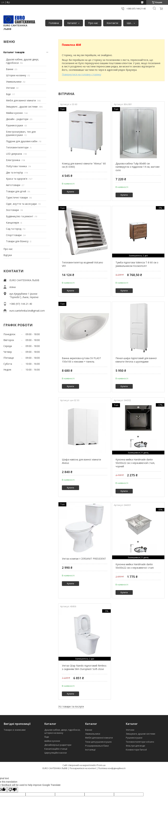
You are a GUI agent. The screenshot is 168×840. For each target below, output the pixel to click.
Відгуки (7, 255)
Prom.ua (101, 765)
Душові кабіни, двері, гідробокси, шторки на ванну (62, 731)
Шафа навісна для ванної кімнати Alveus (81, 461)
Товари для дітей (16, 191)
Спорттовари (14, 235)
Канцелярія (12, 222)
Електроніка (13, 160)
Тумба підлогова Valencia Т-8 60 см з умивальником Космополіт (137, 264)
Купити (70, 191)
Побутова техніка (16, 166)
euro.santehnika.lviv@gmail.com (27, 310)
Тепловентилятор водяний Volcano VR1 (82, 264)
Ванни (9, 69)
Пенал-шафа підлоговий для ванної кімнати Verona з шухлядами (136, 360)
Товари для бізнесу (17, 241)
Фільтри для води (135, 745)
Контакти (112, 23)
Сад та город (13, 228)
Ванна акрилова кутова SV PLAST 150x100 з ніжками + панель (81, 360)
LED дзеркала (14, 153)
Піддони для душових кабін (21, 141)
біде (46, 736)
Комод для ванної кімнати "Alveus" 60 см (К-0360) (84, 165)
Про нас (93, 23)
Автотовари (13, 185)
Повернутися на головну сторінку (81, 74)
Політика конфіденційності (111, 768)
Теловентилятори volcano (140, 741)
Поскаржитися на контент (83, 768)
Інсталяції (90, 749)
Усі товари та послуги (71, 706)
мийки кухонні (52, 740)
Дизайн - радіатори (17, 119)
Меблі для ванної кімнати (21, 100)
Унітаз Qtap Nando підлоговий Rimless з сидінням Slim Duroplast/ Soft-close (84, 667)
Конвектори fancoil (136, 749)
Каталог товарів (14, 52)
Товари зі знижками (15, 729)
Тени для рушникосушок (98, 741)
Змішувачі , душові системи (22, 106)
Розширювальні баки (97, 745)
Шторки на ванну (16, 75)
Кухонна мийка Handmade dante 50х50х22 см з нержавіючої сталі (135, 566)
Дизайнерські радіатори (57, 744)
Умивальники (13, 81)
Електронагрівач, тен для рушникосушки (21, 133)
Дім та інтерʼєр (14, 172)
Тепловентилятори (17, 147)
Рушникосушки (14, 125)
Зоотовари (12, 210)
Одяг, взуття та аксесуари (21, 203)
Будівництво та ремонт (19, 216)
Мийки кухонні (14, 113)
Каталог (72, 23)
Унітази (10, 87)
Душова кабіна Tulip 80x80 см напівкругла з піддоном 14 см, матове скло (138, 167)
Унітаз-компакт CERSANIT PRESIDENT (84, 558)
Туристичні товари (17, 197)
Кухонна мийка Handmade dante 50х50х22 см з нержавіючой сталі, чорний (135, 463)
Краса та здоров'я (16, 178)
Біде (8, 94)
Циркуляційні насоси (55, 752)
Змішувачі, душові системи (140, 733)
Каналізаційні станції (55, 748)
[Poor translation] (12, 789)
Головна (54, 23)
